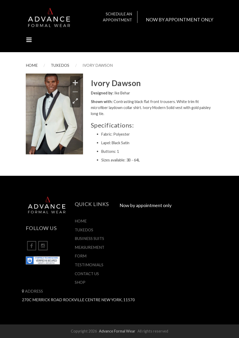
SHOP (80, 282)
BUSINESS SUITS (89, 238)
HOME (32, 65)
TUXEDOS (60, 65)
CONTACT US (87, 273)
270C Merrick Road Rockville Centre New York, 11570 (78, 299)
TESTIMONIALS (89, 264)
